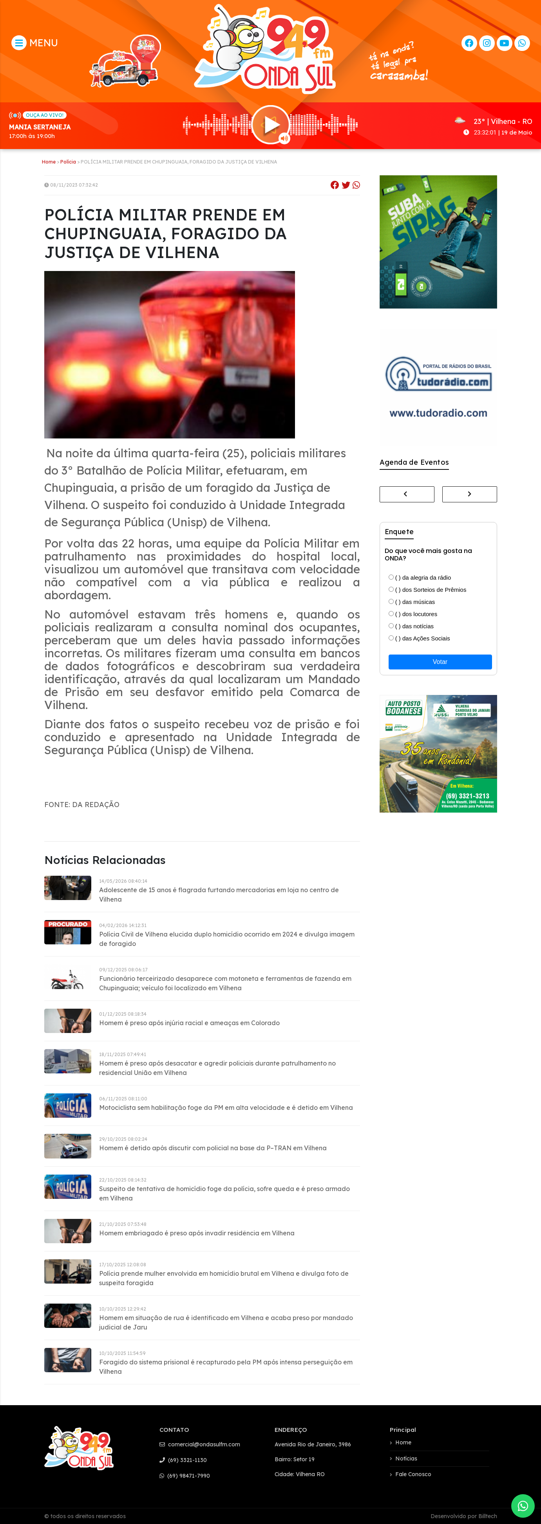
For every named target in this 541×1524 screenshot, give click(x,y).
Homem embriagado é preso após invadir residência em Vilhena (197, 1233)
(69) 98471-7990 (184, 1475)
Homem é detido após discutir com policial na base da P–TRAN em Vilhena (213, 1148)
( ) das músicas (412, 601)
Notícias (406, 1458)
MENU (34, 42)
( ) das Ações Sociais (419, 638)
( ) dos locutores (413, 614)
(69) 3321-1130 (183, 1460)
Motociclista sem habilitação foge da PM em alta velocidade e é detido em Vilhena (226, 1107)
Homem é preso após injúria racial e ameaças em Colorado (189, 1023)
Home (49, 162)
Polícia (68, 162)
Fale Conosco (413, 1474)
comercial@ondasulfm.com (199, 1444)
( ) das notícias (411, 626)
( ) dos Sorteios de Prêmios (428, 589)
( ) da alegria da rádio (420, 577)
